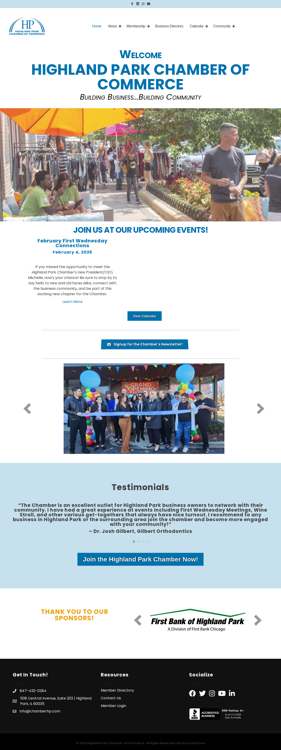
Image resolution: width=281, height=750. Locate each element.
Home (96, 26)
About (112, 26)
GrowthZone (196, 743)
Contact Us (111, 698)
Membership (136, 26)
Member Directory (117, 690)
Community (222, 26)
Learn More (72, 301)
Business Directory (169, 26)
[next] (260, 408)
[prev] (27, 408)
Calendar (197, 26)
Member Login (113, 705)
